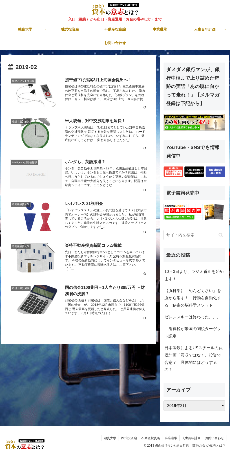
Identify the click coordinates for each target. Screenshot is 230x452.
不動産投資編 (150, 438)
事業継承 (170, 438)
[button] (221, 235)
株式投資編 (128, 438)
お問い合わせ (214, 438)
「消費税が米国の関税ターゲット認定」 (192, 332)
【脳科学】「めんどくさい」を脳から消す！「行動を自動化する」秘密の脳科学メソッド (192, 298)
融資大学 (109, 438)
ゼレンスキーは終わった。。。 (192, 317)
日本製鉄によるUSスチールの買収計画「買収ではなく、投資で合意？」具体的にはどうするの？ (193, 359)
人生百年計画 (190, 438)
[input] (194, 235)
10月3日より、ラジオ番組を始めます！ (194, 275)
